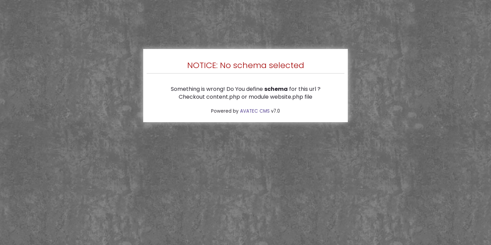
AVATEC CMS (255, 111)
